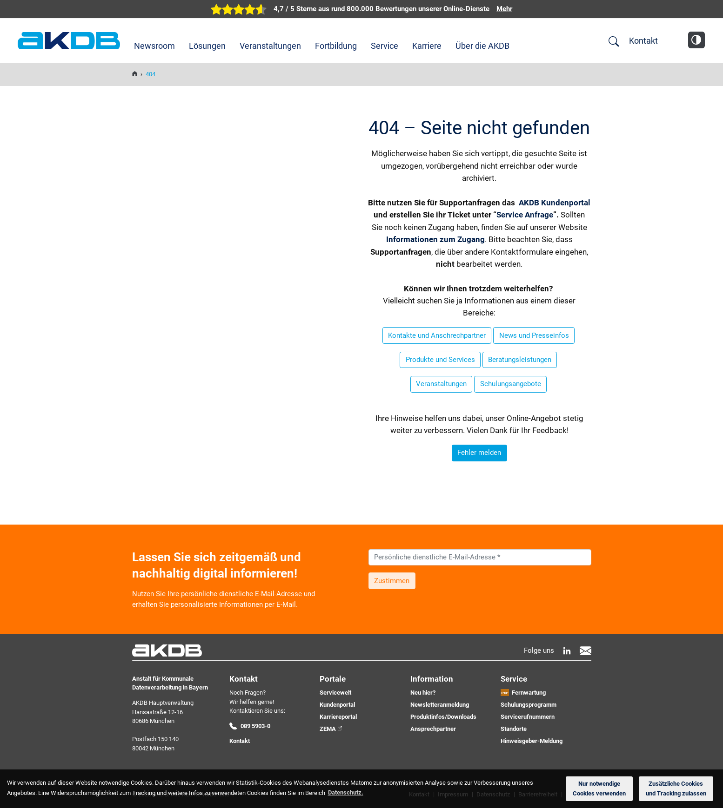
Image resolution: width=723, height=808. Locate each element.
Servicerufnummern (528, 716)
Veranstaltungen (270, 46)
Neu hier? (422, 692)
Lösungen (207, 46)
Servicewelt (335, 692)
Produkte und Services (440, 359)
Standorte (514, 728)
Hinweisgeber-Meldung (531, 740)
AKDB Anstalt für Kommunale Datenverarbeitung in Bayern (69, 40)
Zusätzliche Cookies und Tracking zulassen (676, 788)
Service (384, 46)
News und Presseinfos (534, 335)
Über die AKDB (482, 46)
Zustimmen (391, 581)
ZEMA (328, 728)
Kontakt (643, 41)
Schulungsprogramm (528, 704)
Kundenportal (337, 704)
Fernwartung (529, 692)
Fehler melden (479, 452)
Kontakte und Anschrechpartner (437, 335)
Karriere (427, 46)
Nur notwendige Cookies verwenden (599, 788)
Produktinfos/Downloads (443, 716)
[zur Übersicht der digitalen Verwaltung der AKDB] (361, 9)
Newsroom (154, 46)
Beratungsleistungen (519, 359)
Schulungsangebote (510, 384)
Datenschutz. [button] (345, 792)
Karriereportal (338, 716)
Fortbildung (336, 46)
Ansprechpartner (433, 728)
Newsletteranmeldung (439, 704)
